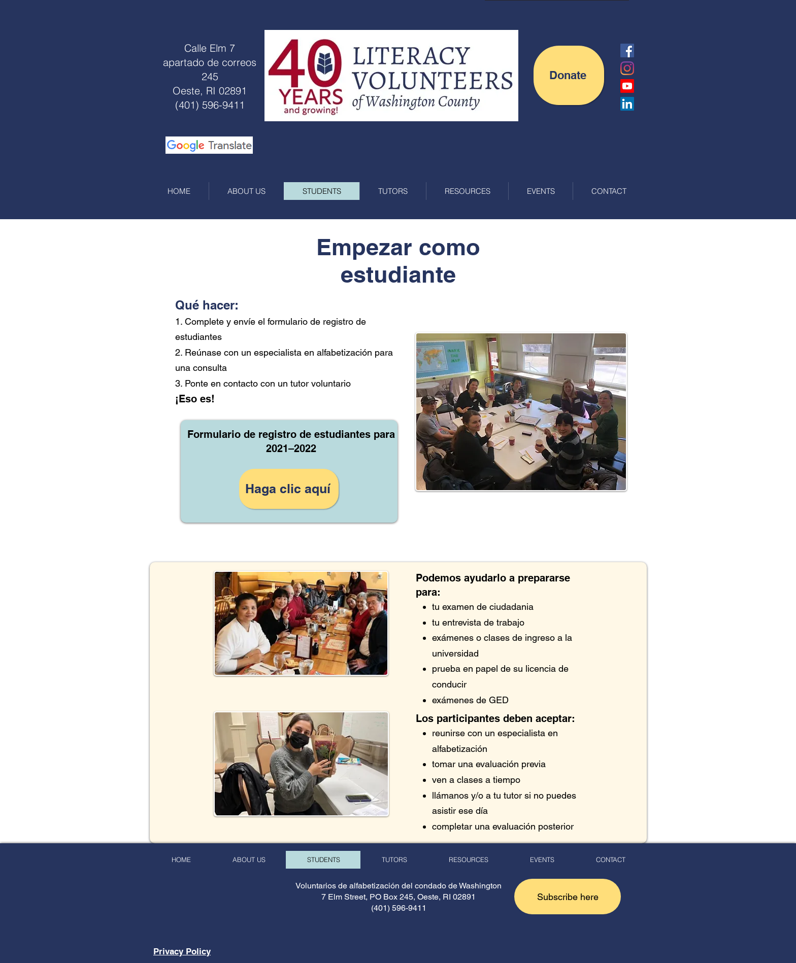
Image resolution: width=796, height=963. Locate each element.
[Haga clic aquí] (289, 489)
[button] (567, 896)
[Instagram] (627, 68)
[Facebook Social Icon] (627, 50)
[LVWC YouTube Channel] (627, 86)
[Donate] (569, 75)
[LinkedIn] (627, 104)
